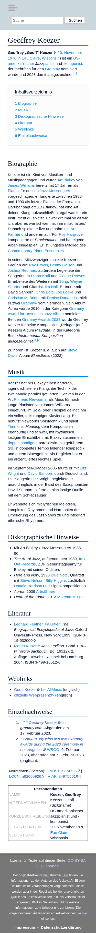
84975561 (67, 776)
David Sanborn (40, 473)
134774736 (67, 771)
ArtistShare (45, 591)
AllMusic (54, 689)
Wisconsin (51, 58)
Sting (63, 281)
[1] (75, 73)
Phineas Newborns (30, 399)
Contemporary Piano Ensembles (36, 251)
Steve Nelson (31, 580)
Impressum (24, 927)
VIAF (52, 776)
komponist (73, 63)
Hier (65, 875)
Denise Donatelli (61, 298)
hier (46, 875)
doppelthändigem (23, 443)
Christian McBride (23, 298)
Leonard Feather (28, 624)
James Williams (21, 185)
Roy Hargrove (71, 234)
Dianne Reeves (72, 276)
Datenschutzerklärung (61, 927)
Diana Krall (40, 276)
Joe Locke (64, 292)
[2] (38, 339)
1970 (12, 58)
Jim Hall (51, 287)
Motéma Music (70, 597)
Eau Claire (31, 58)
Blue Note (59, 575)
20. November (70, 52)
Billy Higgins (56, 580)
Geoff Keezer (25, 689)
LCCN (14, 776)
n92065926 (31, 776)
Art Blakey (66, 180)
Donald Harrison (28, 586)
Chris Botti (45, 292)
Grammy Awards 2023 (41, 319)
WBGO (53, 749)
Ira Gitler (52, 624)
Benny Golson (62, 265)
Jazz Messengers (55, 190)
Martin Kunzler (26, 646)
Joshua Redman (22, 270)
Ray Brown (38, 265)
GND (50, 771)
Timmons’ (16, 426)
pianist (49, 63)
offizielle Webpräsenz (32, 695)
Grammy (52, 69)
